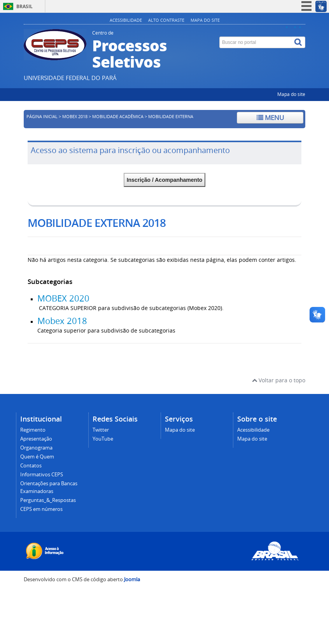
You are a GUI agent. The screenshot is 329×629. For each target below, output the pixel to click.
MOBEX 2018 (75, 116)
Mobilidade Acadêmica (118, 116)
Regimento (33, 430)
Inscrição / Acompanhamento (165, 180)
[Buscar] (298, 42)
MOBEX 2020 (63, 298)
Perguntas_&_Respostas (48, 500)
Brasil (24, 6)
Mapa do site (205, 20)
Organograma (36, 447)
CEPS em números (41, 509)
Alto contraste (166, 20)
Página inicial (42, 116)
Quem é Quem (37, 456)
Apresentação (36, 439)
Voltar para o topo (278, 380)
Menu (270, 117)
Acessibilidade (126, 20)
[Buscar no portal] (255, 42)
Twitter (101, 430)
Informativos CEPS (41, 474)
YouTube (103, 439)
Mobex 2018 (62, 321)
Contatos (31, 465)
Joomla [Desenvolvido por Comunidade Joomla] (132, 579)
